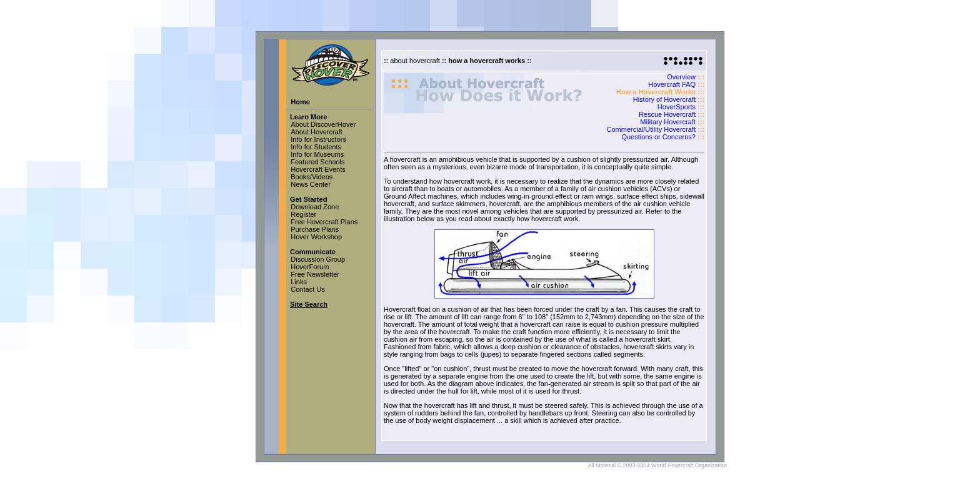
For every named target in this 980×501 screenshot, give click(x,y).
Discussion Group (318, 259)
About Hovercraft (316, 132)
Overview (681, 77)
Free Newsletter (315, 274)
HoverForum (310, 266)
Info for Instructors (318, 139)
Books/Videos (311, 177)
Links (299, 281)
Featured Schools (317, 162)
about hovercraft (415, 60)
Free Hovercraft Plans (324, 222)
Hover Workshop (316, 237)
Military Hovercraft (668, 122)
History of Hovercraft (664, 99)
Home (300, 102)
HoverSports (677, 107)
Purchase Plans (315, 229)
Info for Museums (317, 154)
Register (303, 214)
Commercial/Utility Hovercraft (651, 129)
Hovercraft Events (318, 169)
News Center (311, 184)
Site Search (309, 304)
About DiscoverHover (323, 124)
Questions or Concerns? (658, 137)
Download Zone (315, 207)
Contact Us (307, 289)
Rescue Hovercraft (667, 114)
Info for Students (316, 147)
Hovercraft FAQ (672, 84)
